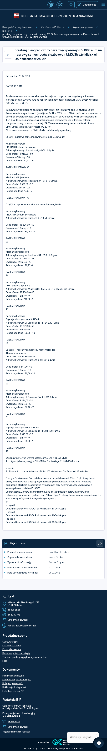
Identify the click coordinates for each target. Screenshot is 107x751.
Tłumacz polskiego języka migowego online (24, 657)
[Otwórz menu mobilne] (103, 4)
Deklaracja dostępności (14, 687)
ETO (4, 661)
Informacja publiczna (13, 675)
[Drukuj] (100, 543)
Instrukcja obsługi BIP (13, 691)
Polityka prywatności (12, 683)
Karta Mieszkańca (11, 645)
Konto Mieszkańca (11, 649)
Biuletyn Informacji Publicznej (17, 27)
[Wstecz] (8, 55)
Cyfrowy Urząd (10, 641)
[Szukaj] (71, 4)
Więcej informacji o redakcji (16, 731)
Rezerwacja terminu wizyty (16, 653)
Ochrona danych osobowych (16, 679)
